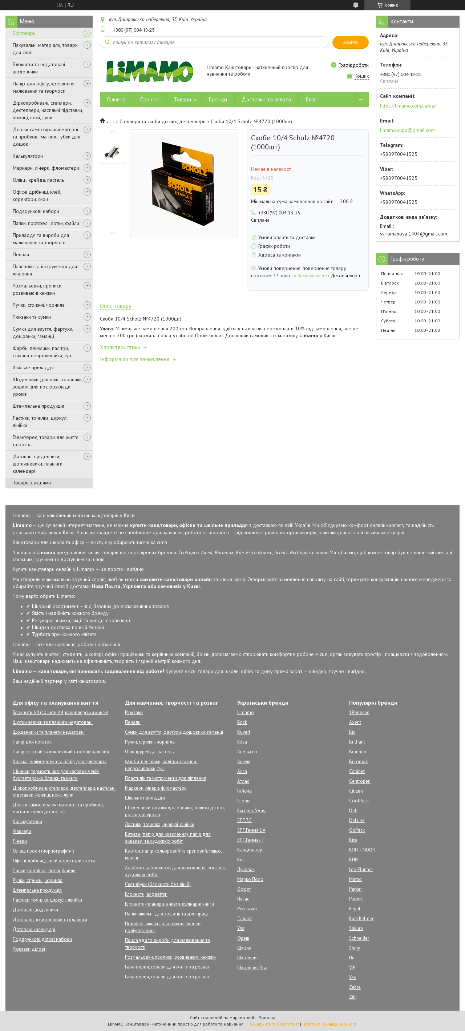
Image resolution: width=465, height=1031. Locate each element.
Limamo (245, 712)
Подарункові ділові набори (42, 939)
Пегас (243, 899)
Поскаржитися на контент (273, 1024)
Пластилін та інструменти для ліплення (45, 270)
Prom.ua (267, 1017)
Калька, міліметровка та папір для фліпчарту (59, 761)
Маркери (22, 831)
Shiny (354, 948)
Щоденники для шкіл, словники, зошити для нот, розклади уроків (47, 386)
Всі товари (24, 33)
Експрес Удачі (252, 811)
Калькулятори (28, 156)
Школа (244, 948)
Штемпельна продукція (38, 406)
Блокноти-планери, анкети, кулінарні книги (169, 904)
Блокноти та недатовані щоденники (39, 68)
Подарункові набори (36, 211)
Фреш (243, 938)
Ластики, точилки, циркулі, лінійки (47, 900)
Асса (242, 771)
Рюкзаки (134, 712)
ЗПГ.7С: (244, 820)
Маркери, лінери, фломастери (46, 168)
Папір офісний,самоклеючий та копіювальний (61, 752)
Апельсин (247, 752)
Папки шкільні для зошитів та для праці (166, 914)
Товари (182, 99)
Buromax (358, 761)
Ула (240, 928)
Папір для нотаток (32, 742)
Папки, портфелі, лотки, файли (46, 223)
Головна (116, 99)
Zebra (355, 987)
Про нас (149, 99)
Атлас (243, 781)
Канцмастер (249, 850)
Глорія (244, 801)
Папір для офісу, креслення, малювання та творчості (44, 87)
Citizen (356, 791)
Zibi (353, 997)
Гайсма (244, 791)
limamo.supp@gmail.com (407, 130)
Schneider (359, 938)
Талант (244, 918)
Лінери (20, 841)
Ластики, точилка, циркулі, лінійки (40, 421)
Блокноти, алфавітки (146, 894)
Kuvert (243, 732)
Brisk (242, 722)
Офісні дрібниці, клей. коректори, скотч (54, 861)
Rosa (242, 742)
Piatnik (356, 899)
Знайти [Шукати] (351, 42)
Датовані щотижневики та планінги (50, 920)
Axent (355, 722)
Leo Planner (361, 869)
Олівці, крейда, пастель (38, 180)
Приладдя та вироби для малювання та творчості (41, 239)
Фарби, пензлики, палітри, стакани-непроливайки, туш (43, 352)
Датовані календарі (34, 929)
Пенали (21, 254)
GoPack (357, 830)
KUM (354, 860)
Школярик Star (252, 967)
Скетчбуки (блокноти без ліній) (158, 884)
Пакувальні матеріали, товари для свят (45, 49)
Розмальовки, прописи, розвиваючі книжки (37, 289)
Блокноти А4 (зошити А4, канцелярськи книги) (60, 712)
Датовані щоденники (35, 910)
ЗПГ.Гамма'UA (251, 830)
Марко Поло (250, 879)
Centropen (360, 781)
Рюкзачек (247, 909)
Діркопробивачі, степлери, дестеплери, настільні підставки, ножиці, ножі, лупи (48, 110)
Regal (354, 909)
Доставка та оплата (266, 99)
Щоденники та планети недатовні (49, 732)
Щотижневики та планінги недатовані (53, 722)
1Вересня (359, 712)
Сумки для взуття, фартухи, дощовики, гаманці (43, 332)
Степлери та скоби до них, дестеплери (163, 121)
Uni (352, 958)
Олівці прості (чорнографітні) (43, 851)
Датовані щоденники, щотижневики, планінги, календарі (38, 463)
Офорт (244, 889)
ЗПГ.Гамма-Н (250, 840)
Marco (355, 879)
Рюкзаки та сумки (32, 317)
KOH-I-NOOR (362, 850)
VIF (352, 967)
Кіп (240, 860)
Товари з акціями (32, 482)
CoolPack (359, 801)
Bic (352, 732)
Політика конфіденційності (329, 1024)
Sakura (356, 928)
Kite (353, 840)
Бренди (218, 99)
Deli (353, 811)
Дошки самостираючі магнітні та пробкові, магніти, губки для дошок (46, 136)
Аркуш (243, 761)
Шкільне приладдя (33, 367)
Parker (355, 889)
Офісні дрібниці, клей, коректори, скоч (37, 195)
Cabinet (357, 771)
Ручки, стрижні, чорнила (39, 305)
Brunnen (357, 752)
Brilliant (357, 742)
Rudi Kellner (361, 918)
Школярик (248, 958)
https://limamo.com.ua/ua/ (408, 105)
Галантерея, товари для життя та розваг (45, 441)
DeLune (357, 820)
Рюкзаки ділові (29, 949)
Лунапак (246, 869)
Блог (311, 99)
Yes (352, 977)
